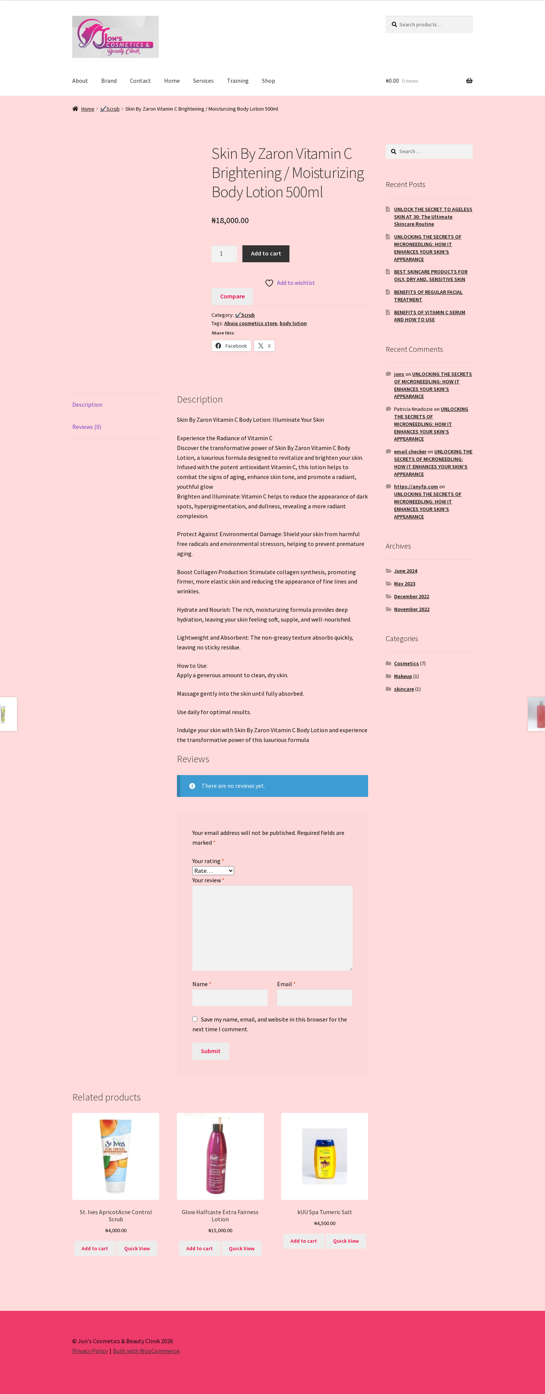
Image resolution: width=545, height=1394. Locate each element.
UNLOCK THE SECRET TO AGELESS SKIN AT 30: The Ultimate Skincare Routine (433, 217)
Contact (140, 80)
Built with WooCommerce (146, 1350)
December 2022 (411, 596)
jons (399, 374)
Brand (109, 80)
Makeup (403, 676)
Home (172, 80)
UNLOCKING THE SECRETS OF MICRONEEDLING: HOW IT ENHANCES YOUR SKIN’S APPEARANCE (427, 247)
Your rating (208, 861)
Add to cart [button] (95, 1248)
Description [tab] (87, 404)
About (80, 80)
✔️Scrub (110, 108)
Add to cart (266, 253)
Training (238, 80)
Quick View (137, 1248)
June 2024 (405, 570)
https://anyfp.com (416, 486)
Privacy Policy (90, 1350)
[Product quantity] (224, 254)
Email (286, 984)
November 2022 (411, 609)
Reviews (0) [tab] (86, 426)
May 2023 (404, 583)
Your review (208, 880)
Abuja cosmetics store (250, 323)
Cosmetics (406, 663)
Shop (268, 80)
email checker (410, 451)
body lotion (293, 323)
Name (202, 984)
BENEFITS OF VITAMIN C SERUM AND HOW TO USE (429, 316)
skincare (404, 689)
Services (203, 80)
